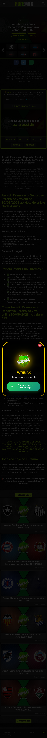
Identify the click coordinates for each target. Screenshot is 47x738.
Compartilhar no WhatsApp (22, 386)
